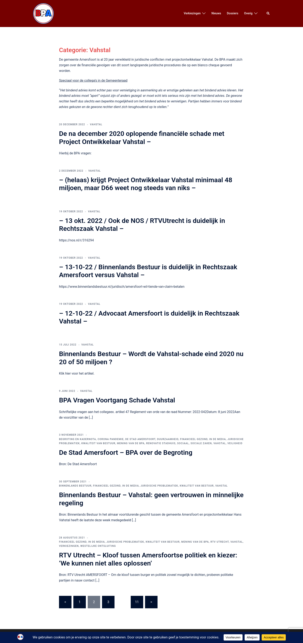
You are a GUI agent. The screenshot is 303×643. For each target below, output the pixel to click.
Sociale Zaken (201, 443)
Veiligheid (235, 443)
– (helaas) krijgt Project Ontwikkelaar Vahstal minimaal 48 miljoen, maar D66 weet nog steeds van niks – (145, 184)
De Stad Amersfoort (140, 439)
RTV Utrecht (220, 541)
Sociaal (183, 443)
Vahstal (96, 124)
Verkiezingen (192, 13)
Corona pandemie (111, 439)
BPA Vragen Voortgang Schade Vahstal (117, 400)
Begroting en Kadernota (77, 439)
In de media (217, 439)
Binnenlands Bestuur (75, 485)
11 (137, 602)
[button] (268, 13)
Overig (248, 13)
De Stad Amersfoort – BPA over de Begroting (125, 452)
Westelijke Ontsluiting (98, 546)
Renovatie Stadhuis (160, 443)
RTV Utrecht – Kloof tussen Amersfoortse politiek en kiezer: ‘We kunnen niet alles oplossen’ (148, 559)
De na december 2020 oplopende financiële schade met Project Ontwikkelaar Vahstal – (141, 137)
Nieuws (216, 13)
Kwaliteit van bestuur (98, 443)
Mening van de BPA (131, 443)
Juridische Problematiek (159, 485)
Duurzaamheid (168, 439)
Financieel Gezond (193, 439)
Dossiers (232, 13)
